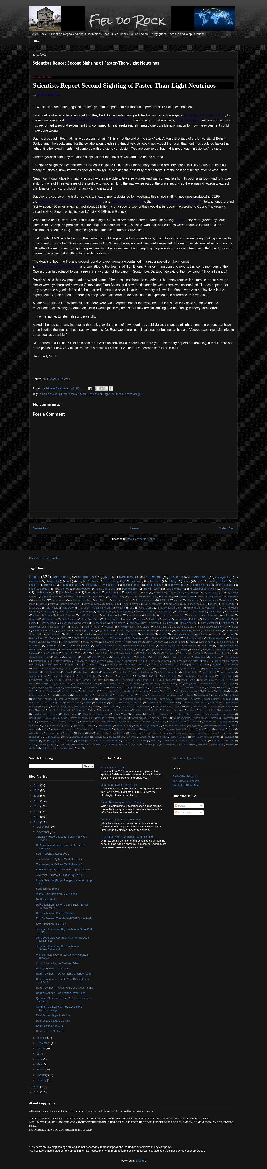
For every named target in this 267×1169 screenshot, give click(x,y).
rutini (106, 733)
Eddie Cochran (82, 680)
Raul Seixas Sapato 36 (49, 1025)
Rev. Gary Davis (90, 619)
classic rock (127, 577)
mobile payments (182, 718)
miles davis (50, 649)
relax (209, 729)
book (53, 695)
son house (101, 600)
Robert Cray (161, 592)
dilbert (144, 661)
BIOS (148, 676)
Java (115, 680)
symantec (33, 741)
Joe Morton (127, 680)
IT (87, 653)
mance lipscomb (212, 630)
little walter (68, 607)
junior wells (35, 607)
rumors (180, 220)
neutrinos (118, 394)
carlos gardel (157, 695)
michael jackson (138, 718)
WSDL (223, 687)
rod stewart (148, 634)
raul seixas (153, 577)
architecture (83, 588)
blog (232, 691)
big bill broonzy (212, 592)
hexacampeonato (122, 710)
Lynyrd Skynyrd (187, 680)
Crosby (49, 680)
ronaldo (69, 733)
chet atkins (232, 695)
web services (222, 649)
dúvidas (125, 703)
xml (79, 748)
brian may (171, 657)
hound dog (97, 665)
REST (97, 626)
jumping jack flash (199, 665)
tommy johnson (37, 626)
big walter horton (112, 641)
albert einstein (49, 394)
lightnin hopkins (122, 611)
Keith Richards (70, 619)
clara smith (35, 645)
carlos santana (231, 657)
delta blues (60, 577)
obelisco (160, 722)
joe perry (54, 714)
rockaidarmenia (54, 733)
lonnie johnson (131, 584)
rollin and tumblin (80, 600)
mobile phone (200, 718)
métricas (73, 722)
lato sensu (165, 714)
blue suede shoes (155, 641)
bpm (192, 641)
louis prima (38, 668)
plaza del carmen (212, 668)
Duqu (59, 680)
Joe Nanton (142, 680)
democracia (181, 699)
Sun (165, 687)
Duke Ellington (58, 626)
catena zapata (174, 695)
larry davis (136, 714)
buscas (88, 695)
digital (65, 703)
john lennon (182, 630)
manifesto (68, 668)
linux (195, 630)
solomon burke (190, 672)
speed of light (133, 394)
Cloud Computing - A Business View (57, 963)
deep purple (83, 645)
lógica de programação (56, 718)
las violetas (150, 714)
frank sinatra (221, 661)
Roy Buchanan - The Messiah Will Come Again (64, 918)
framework (229, 706)
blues (34, 576)
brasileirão (64, 695)
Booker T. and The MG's (42, 638)
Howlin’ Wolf (151, 588)
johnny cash (87, 714)
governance (106, 630)
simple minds (228, 733)
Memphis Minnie (93, 603)
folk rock (206, 661)
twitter (42, 744)
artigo (83, 691)
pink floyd (102, 649)
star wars (131, 737)
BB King (49, 584)
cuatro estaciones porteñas (213, 626)
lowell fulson (35, 718)
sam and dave (137, 733)
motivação (60, 722)
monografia (229, 718)
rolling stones (224, 584)
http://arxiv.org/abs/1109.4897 (57, 266)
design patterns (211, 699)
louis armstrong (105, 588)
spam (186, 581)
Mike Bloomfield (50, 641)
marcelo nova (83, 668)
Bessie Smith (129, 588)
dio (152, 661)
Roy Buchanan (69, 584)
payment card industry (175, 725)
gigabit (46, 665)
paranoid (78, 725)
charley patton (43, 592)
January (42, 1080)
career (166, 619)
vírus (112, 676)
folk (51, 630)
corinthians (86, 577)
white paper (217, 744)
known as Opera (188, 120)
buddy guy (90, 584)
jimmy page (66, 622)
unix (103, 676)
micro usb (154, 718)
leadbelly (150, 615)
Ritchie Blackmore (225, 684)
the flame (120, 607)
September (44, 1043)
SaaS (223, 607)
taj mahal (217, 634)
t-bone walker (98, 596)
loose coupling (194, 714)
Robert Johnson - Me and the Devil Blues (60, 992)
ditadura (76, 703)
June (40, 1059)
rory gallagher (210, 600)
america (54, 691)
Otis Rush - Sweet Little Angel (119, 784)
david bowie (166, 699)
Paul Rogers (152, 684)
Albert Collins (146, 607)
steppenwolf (145, 737)
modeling (215, 718)
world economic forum (63, 748)
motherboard (45, 722)
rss (90, 733)
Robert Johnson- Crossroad (52, 968)
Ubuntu (109, 626)
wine (52, 603)
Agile (139, 676)
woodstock (109, 584)
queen (56, 672)
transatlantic (215, 611)
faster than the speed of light (204, 115)
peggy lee (195, 725)
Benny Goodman (206, 676)
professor (71, 729)
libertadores (99, 622)
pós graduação (104, 729)
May (40, 1064)
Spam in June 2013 (112, 767)
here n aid (105, 710)
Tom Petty (212, 687)
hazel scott (82, 710)
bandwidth (129, 691)
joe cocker (83, 622)
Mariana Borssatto (208, 680)
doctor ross (101, 703)
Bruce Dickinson (226, 676)
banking (104, 657)
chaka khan (217, 695)
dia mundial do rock (194, 603)
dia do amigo (51, 703)
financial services (162, 706)
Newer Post (41, 528)
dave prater (150, 699)
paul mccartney (123, 725)
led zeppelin (217, 665)
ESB (74, 638)
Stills (145, 687)
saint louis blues (39, 588)
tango (32, 603)
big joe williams (152, 603)
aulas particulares (111, 691)
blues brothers (67, 611)
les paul (178, 600)
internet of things (208, 710)
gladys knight (66, 710)
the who (195, 649)
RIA (164, 684)
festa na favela (143, 706)
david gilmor (114, 661)
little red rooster (144, 611)
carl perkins (180, 619)
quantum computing (122, 649)
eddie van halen (154, 703)
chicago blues (223, 577)
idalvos (166, 710)
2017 (36, 790)
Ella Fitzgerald (89, 638)
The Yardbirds (70, 641)
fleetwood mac (200, 706)
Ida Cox (75, 626)
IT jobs (95, 653)
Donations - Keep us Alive (44, 558)
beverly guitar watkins (122, 657)
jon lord (116, 714)
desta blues (228, 699)
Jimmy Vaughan (216, 638)
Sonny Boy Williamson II (143, 596)
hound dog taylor (126, 630)
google (72, 665)
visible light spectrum (118, 744)
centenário (232, 596)
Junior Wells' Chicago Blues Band (119, 653)
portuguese (57, 729)
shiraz (214, 733)
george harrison (128, 645)
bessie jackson (91, 641)
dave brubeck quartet (130, 699)
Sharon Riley (116, 687)
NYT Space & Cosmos (56, 379)
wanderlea (137, 744)
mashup (100, 718)
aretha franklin (187, 596)
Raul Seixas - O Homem (50, 1031)
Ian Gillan (97, 680)
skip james (228, 600)
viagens (33, 619)
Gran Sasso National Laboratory (175, 201)
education (186, 703)
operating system (226, 722)
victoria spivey (49, 619)
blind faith (222, 691)
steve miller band (179, 737)
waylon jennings (153, 744)
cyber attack (85, 611)
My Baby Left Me (46, 899)
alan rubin (212, 653)
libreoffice (178, 714)
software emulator (80, 737)
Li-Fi (154, 680)
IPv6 (80, 653)
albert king (167, 596)
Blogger (140, 1160)
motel (31, 722)
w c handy (232, 611)
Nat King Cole (45, 684)
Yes (232, 687)
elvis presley (153, 584)
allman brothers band (39, 657)
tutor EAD (229, 741)
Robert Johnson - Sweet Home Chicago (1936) (64, 973)
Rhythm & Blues (88, 581)
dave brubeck (97, 661)
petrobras (208, 725)
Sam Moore (170, 653)
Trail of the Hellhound (185, 776)
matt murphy (100, 668)
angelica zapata (69, 691)
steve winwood (198, 737)
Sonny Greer (132, 687)
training (194, 741)
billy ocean (208, 691)
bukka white (172, 603)
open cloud (194, 722)
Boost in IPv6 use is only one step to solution (63, 869)
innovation (165, 630)
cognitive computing (68, 699)
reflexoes (198, 729)
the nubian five (139, 741)
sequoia (181, 733)
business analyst (104, 695)
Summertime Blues (47, 888)
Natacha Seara (63, 684)
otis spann (182, 611)
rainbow (119, 729)
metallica (122, 718)
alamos (42, 691)
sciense (163, 634)
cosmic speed (77, 394)
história (155, 710)
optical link (34, 725)
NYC (232, 680)
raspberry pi (132, 729)
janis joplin (224, 619)
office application (176, 722)
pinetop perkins (188, 622)
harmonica (209, 619)
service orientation (198, 733)
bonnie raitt (161, 626)
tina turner (228, 622)
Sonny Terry (112, 603)
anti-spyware (71, 657)
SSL (158, 653)
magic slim (206, 645)
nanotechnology (69, 649)
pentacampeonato (191, 668)
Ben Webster (187, 676)
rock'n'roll (176, 577)
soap (65, 737)
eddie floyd (178, 661)
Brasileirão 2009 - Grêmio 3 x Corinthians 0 (127, 836)
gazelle (52, 710)
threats (71, 676)
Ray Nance (191, 684)
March (41, 1069)
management (53, 668)
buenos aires (230, 588)
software (203, 634)
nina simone (72, 634)
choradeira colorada (42, 661)
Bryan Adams (35, 680)
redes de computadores (178, 729)
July (39, 1053)
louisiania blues (138, 622)
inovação (178, 710)
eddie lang (39, 630)
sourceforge (99, 737)
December (43, 826)
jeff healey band (169, 645)
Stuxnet (155, 687)
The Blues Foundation (186, 780)
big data (155, 691)
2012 (36, 817)
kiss (125, 714)
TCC (173, 687)
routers (81, 733)
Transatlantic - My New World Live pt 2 (59, 859)
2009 (36, 1092)
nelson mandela (89, 722)
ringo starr (155, 649)
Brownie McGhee (69, 603)
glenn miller (59, 665)
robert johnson (174, 588)
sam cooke (153, 733)
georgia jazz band (85, 630)
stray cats (214, 737)
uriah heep (65, 744)
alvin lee (58, 657)
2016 (36, 795)
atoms (85, 657)
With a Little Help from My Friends (56, 894)
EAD (68, 680)
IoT (107, 680)
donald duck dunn (105, 645)
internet (152, 665)
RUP (180, 684)
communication (63, 661)
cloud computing (115, 581)
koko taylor (91, 592)
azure (94, 657)
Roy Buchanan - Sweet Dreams (55, 913)
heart (93, 710)
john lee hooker (68, 592)
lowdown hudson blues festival (219, 714)
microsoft (229, 615)
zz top (230, 634)
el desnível (200, 703)
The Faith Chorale (194, 687)
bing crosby (156, 657)
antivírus (127, 619)
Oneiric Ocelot (108, 684)
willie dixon (154, 581)
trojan (208, 649)
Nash (31, 684)
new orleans (124, 722)
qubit (46, 672)
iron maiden (226, 710)
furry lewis (108, 615)
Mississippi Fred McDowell (201, 607)
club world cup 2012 (183, 626)
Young (32, 691)
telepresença (112, 741)
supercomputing (209, 622)
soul (68, 581)
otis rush (159, 668)
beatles (141, 619)
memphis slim (164, 611)
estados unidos (81, 706)
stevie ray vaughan (74, 596)
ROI (172, 684)
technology (111, 592)
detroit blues (35, 703)
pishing (172, 581)
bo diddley (145, 626)
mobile (166, 718)
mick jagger (116, 668)
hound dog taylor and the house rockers (125, 665)
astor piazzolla (132, 603)
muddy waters (218, 581)
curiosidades (81, 661)
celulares (189, 695)
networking (131, 668)
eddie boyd (163, 661)
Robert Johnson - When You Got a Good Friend (64, 987)
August (41, 1048)
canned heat (206, 641)
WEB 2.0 (199, 653)
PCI (121, 684)
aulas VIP (94, 691)
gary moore (64, 630)
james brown (134, 615)
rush (98, 733)
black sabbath (133, 641)
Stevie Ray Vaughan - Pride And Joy (122, 802)
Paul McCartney (134, 684)
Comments (183, 812)
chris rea (37, 699)
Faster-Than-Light (99, 394)
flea (187, 706)
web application (186, 744)
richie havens (83, 672)
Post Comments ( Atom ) (142, 538)
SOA (199, 581)
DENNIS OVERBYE (49, 94)
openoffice (209, 722)
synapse (47, 741)
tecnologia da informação (90, 741)
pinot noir (222, 725)
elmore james (51, 596)
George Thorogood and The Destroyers (122, 638)
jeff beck (164, 600)
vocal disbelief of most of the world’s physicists (98, 120)
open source (58, 600)
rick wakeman (36, 733)
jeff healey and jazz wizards (173, 665)
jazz (106, 577)
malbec (155, 622)
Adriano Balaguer (42, 615)
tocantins (155, 741)
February (42, 1075)
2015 (36, 801)
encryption (215, 703)
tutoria (32, 744)
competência (88, 699)
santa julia (168, 733)
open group (145, 668)
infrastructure (148, 630)
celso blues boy (225, 641)
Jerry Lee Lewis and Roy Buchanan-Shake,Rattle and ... (58, 948)
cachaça (143, 695)
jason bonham (39, 714)
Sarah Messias (72, 687)
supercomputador (37, 676)
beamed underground (126, 201)
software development (142, 672)
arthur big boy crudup (186, 592)
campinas (215, 657)
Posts (180, 805)
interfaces (191, 710)
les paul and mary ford (172, 615)
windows (33, 748)
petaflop (88, 634)
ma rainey (84, 607)
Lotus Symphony (168, 680)
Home (134, 528)
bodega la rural (177, 641)
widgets (230, 744)
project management (108, 634)
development (130, 661)
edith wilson (172, 703)
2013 (36, 811)
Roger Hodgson (36, 687)
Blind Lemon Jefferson (170, 607)
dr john (195, 619)
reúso (231, 729)
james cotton (148, 645)
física (31, 710)
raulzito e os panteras (152, 729)
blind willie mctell (89, 615)
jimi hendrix (228, 603)
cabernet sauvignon (125, 695)
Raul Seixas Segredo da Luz (53, 1015)
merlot (111, 718)
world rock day (125, 676)
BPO (157, 676)
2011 (36, 822)
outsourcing (173, 668)
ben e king (143, 691)
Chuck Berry (117, 596)
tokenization (169, 741)
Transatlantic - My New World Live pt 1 (59, 864)
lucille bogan (189, 645)
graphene (83, 665)
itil (237, 710)
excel (95, 706)
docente (87, 703)
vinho (43, 603)
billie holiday (47, 611)
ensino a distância (61, 706)
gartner (41, 710)
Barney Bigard (170, 676)
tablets (70, 741)
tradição (183, 741)
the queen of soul (145, 600)
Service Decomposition (94, 687)
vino (132, 607)
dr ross (114, 703)
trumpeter (216, 741)
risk (96, 672)
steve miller (161, 737)
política (45, 729)
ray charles (198, 611)
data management (107, 699)
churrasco (50, 699)
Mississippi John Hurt (202, 588)
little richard (52, 607)
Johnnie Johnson (66, 615)
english (45, 706)
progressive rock (200, 584)
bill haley (167, 691)
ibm (120, 615)
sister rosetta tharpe (183, 634)
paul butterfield (105, 725)
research (68, 672)
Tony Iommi (185, 653)
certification (202, 695)
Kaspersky (52, 581)
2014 (36, 806)
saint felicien (119, 733)
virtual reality (98, 744)
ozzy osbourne (51, 725)
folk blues (215, 706)
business (154, 619)
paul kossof (169, 622)
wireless (45, 748)
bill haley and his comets (187, 691)
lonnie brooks (117, 622)
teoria (125, 741)
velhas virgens (81, 744)
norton (137, 722)
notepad (148, 722)
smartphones (35, 737)
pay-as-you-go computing (148, 725)
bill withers (142, 657)
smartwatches (52, 737)
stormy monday (102, 607)
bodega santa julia (38, 695)
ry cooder (107, 672)
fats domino (126, 706)
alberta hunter (111, 619)
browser (77, 695)
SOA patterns (146, 653)
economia (137, 703)
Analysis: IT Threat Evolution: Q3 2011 (59, 875)
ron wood (170, 649)
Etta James (62, 588)
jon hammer (103, 714)
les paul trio (103, 611)
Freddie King (68, 653)
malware (34, 581)
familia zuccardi (109, 706)
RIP (146, 592)
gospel (213, 603)
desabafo (195, 699)
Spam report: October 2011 (52, 853)
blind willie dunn (126, 626)
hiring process (141, 710)
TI (180, 687)
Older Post (226, 528)
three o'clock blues (88, 676)
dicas (235, 626)
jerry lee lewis (48, 622)
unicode (52, 744)
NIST (223, 680)
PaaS (87, 626)
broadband (185, 657)
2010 (36, 1086)
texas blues (199, 577)
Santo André (55, 687)
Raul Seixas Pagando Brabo (53, 1020)
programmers (86, 729)
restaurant (220, 729)
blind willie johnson (210, 596)
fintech (178, 706)
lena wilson (232, 665)
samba (183, 649)
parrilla (90, 725)
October (42, 1037)
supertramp (228, 737)
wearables (170, 744)
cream (69, 645)
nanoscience (54, 634)
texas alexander (121, 600)
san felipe (122, 672)
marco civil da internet (81, 718)
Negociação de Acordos (85, 684)
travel (204, 741)
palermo (66, 725)
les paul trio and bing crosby (204, 615)
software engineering (168, 672)
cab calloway (200, 657)
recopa (141, 649)
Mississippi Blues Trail (186, 785)
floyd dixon (193, 661)
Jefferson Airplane (193, 638)
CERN (63, 394)
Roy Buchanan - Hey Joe (51, 923)
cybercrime (40, 600)
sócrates (59, 741)
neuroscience (107, 722)
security (136, 581)
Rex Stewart (207, 684)
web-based (203, 744)
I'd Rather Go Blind (159, 638)
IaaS (176, 638)
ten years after (57, 676)
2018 (36, 785)
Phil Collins (131, 592)
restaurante (131, 634)
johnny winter (176, 584)
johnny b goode (70, 714)
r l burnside (193, 600)
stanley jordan (116, 737)
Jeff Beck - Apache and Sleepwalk (121, 819)
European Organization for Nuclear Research (70, 201)
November (43, 832)
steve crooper (227, 672)
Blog (37, 41)
